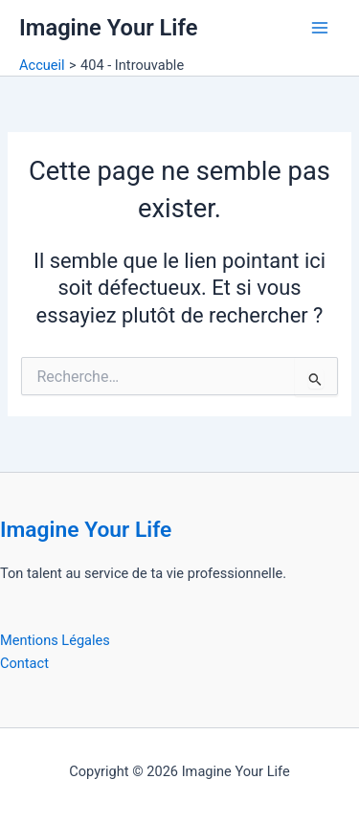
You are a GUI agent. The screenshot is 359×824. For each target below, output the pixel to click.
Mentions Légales (55, 640)
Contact (24, 663)
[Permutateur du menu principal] (320, 28)
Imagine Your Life (108, 27)
